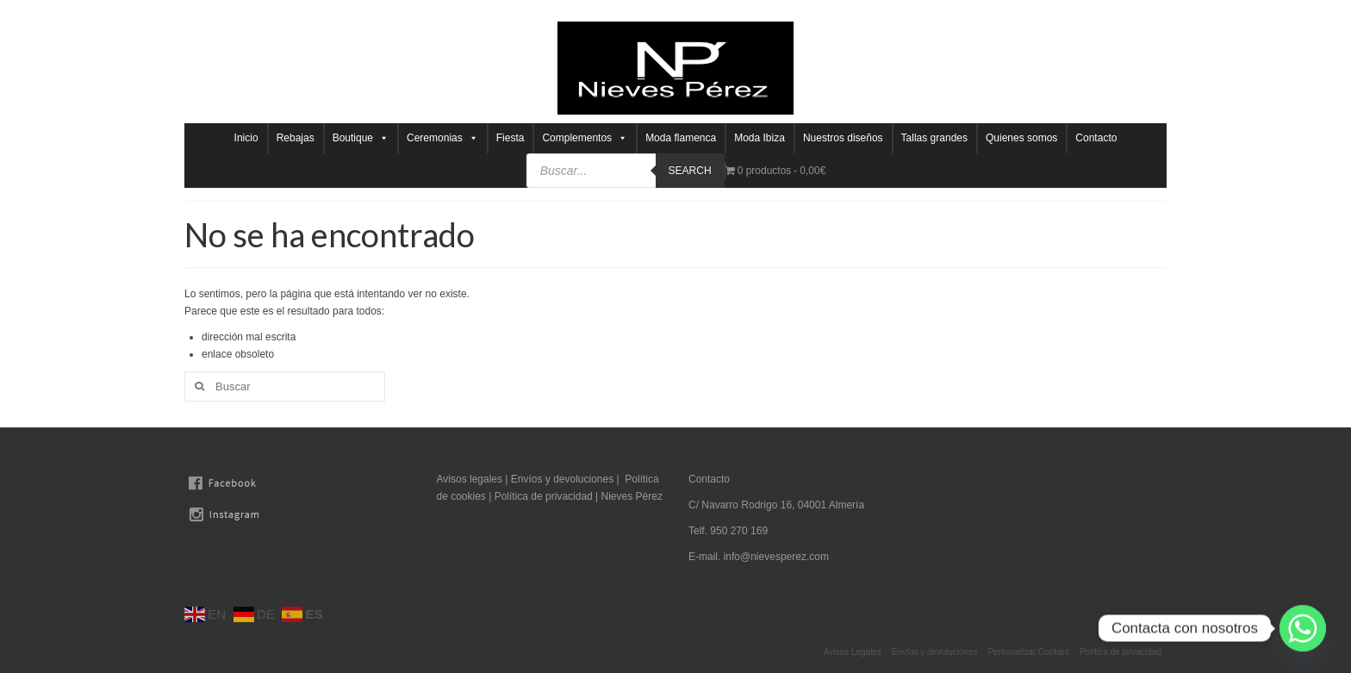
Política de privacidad (545, 496)
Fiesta (510, 138)
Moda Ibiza (759, 138)
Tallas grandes (934, 138)
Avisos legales (470, 479)
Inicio (246, 138)
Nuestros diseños (843, 138)
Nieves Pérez (632, 496)
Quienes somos (1021, 138)
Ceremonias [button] (442, 138)
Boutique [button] (361, 138)
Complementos (584, 138)
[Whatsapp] (1302, 628)
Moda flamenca (680, 138)
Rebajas (295, 138)
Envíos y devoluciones (562, 479)
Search (690, 171)
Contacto (1096, 138)
